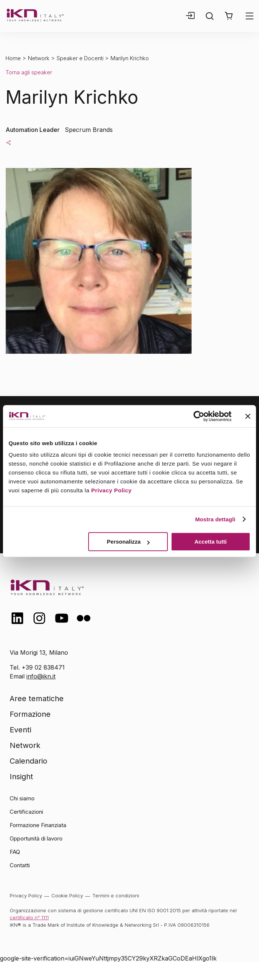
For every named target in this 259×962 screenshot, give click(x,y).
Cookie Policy (67, 895)
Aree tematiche (37, 698)
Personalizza (128, 541)
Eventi (20, 729)
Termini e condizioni (115, 895)
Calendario (28, 761)
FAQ (15, 851)
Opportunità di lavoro (36, 838)
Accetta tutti (210, 541)
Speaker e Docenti (80, 58)
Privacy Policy (111, 490)
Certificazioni (26, 811)
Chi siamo (22, 798)
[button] (228, 16)
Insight (21, 776)
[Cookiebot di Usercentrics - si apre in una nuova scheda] (198, 416)
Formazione (30, 714)
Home (13, 58)
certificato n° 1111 (29, 917)
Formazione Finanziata (38, 825)
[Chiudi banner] (247, 416)
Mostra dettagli (215, 519)
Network (38, 58)
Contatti (20, 865)
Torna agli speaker (29, 72)
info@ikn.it (40, 676)
